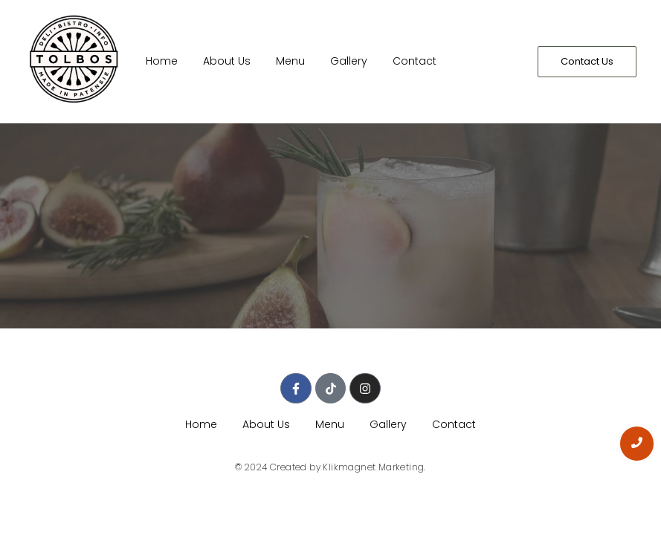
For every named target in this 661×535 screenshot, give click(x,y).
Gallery (348, 61)
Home (162, 61)
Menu (290, 61)
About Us (227, 61)
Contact (414, 61)
